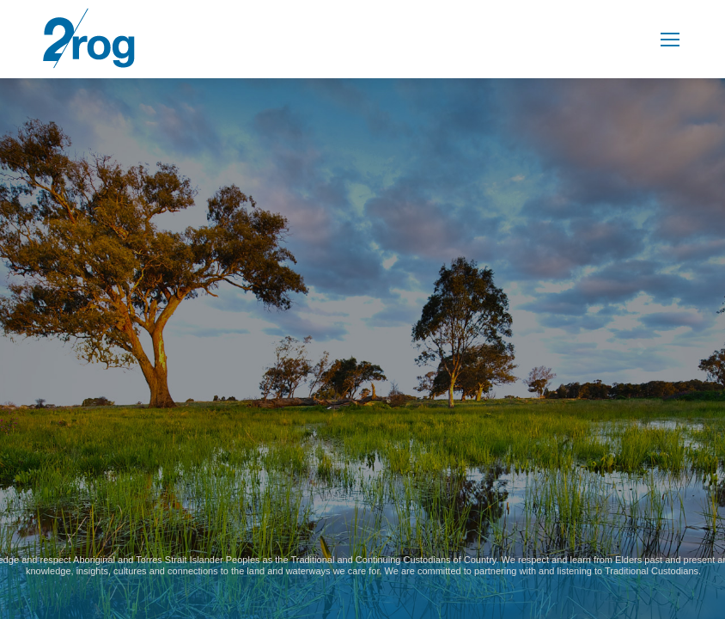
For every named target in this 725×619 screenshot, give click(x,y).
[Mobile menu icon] (670, 40)
